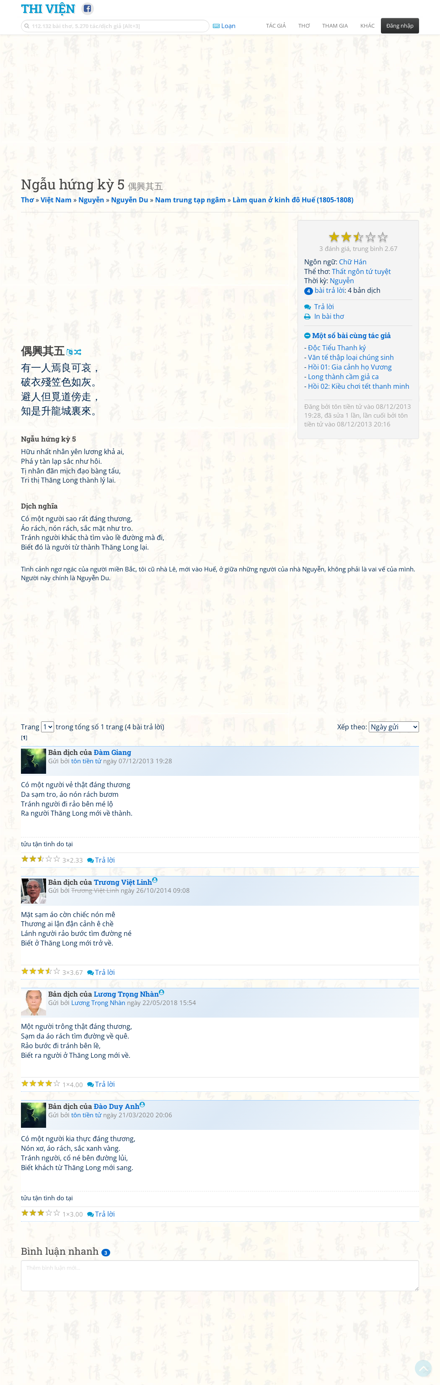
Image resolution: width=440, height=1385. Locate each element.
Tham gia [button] (335, 25)
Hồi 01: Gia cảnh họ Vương (350, 367)
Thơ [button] (304, 25)
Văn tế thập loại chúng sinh (351, 357)
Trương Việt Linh (126, 882)
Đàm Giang (112, 752)
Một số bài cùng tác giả (347, 336)
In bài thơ (329, 316)
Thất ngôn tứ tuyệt (361, 271)
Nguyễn (342, 280)
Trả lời (324, 306)
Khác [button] (367, 25)
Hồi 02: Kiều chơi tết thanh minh (358, 386)
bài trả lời (324, 290)
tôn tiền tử (347, 406)
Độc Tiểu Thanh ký (337, 347)
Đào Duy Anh (119, 1106)
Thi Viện (48, 8)
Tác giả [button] (276, 25)
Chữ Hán (353, 261)
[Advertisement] (220, 98)
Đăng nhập (400, 25)
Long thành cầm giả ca (343, 376)
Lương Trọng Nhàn (129, 994)
